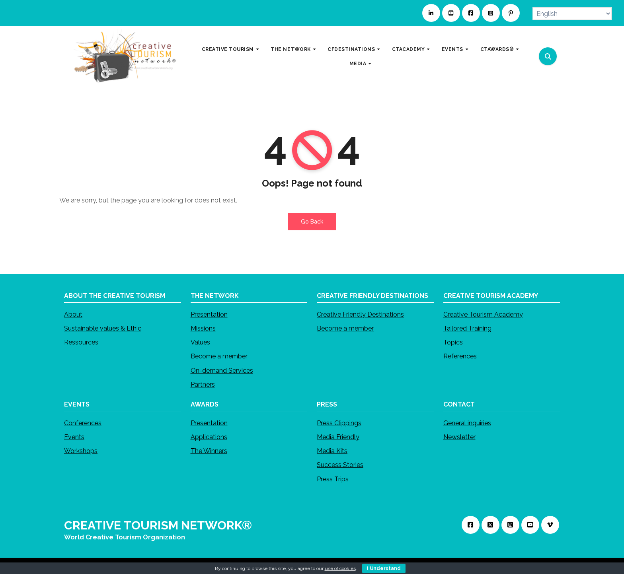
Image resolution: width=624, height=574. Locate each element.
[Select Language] (572, 13)
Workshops (81, 451)
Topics (453, 342)
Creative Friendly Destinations (360, 314)
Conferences (82, 423)
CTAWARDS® (497, 49)
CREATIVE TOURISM (228, 49)
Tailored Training (467, 328)
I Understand (384, 568)
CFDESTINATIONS (352, 49)
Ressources (81, 342)
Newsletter (459, 437)
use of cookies (340, 568)
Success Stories (340, 465)
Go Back (312, 221)
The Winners (209, 451)
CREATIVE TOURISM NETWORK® (158, 525)
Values (200, 342)
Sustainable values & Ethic (102, 328)
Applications (209, 437)
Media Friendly (338, 437)
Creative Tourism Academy (483, 314)
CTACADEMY (409, 49)
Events (74, 437)
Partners (203, 384)
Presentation (209, 314)
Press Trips (333, 479)
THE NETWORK (291, 49)
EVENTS (453, 49)
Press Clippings (339, 423)
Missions (203, 328)
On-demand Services (222, 370)
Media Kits (332, 451)
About (73, 314)
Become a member (219, 356)
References (460, 356)
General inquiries (467, 423)
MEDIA (358, 63)
